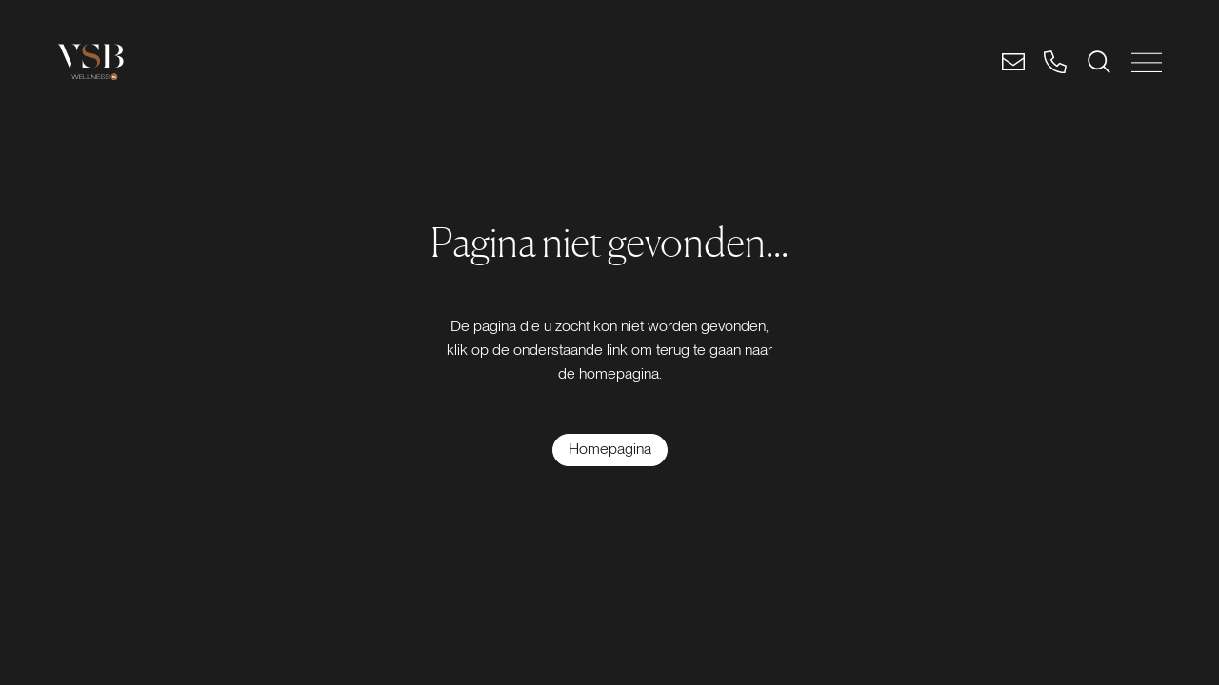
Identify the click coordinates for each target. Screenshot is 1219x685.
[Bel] (1055, 61)
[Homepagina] (610, 450)
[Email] (1013, 61)
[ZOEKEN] (1099, 62)
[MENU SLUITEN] (1146, 62)
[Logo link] (90, 62)
